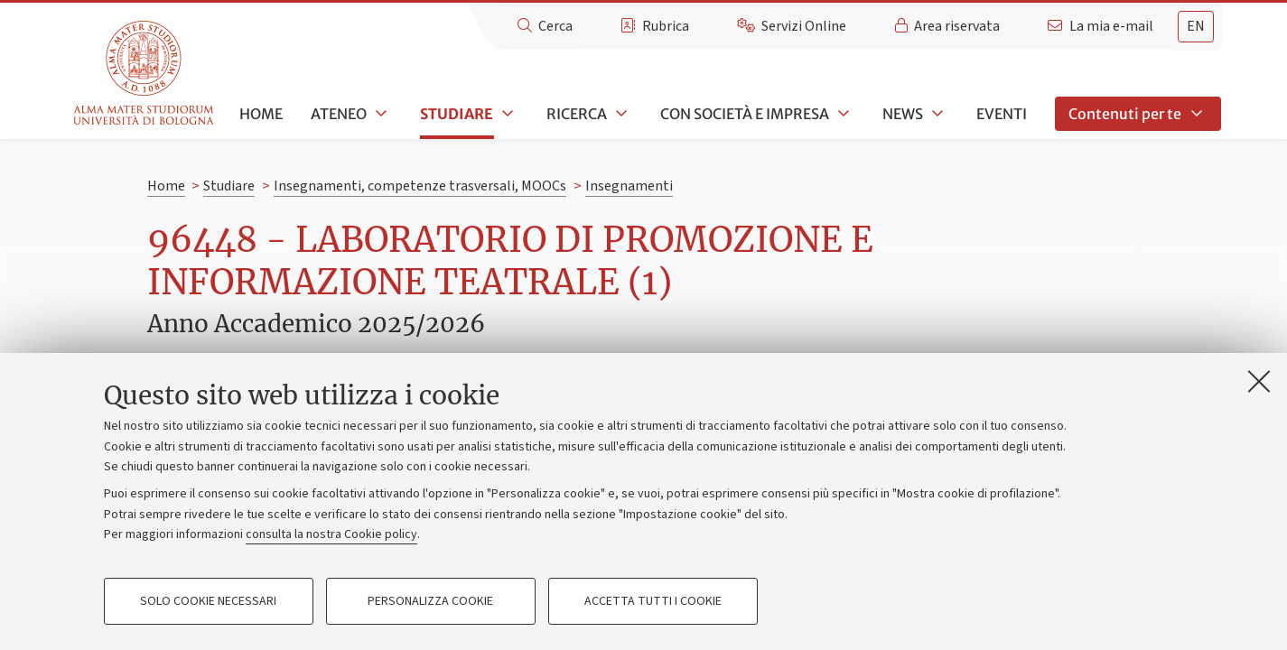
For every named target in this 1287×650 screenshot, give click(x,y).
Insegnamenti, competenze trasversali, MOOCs (420, 186)
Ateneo (339, 114)
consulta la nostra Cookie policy (331, 534)
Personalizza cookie (430, 601)
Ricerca (576, 114)
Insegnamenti (629, 186)
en (1196, 26)
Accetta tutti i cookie (653, 601)
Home (261, 114)
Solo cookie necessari (208, 601)
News (902, 114)
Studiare (456, 114)
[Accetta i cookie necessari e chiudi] (1259, 381)
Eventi (1001, 114)
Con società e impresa (744, 114)
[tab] (1196, 26)
